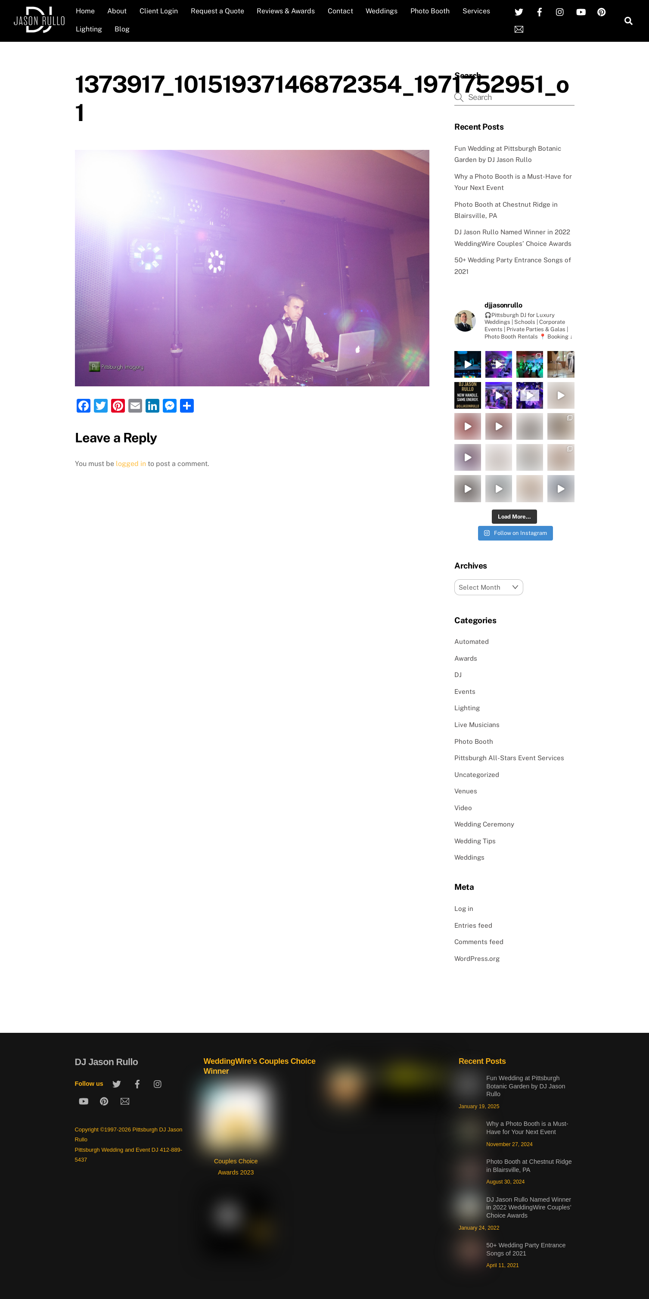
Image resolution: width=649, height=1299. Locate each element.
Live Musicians (477, 724)
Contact (340, 11)
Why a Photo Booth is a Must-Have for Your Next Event (527, 1127)
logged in (131, 464)
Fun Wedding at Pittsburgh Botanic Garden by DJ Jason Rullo (525, 1086)
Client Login (159, 11)
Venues (465, 791)
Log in (463, 908)
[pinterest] (601, 11)
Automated (471, 641)
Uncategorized (476, 774)
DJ (458, 674)
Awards (465, 658)
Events (464, 691)
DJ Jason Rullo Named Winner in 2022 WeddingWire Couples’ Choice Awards (528, 1207)
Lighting (89, 29)
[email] (519, 29)
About (117, 11)
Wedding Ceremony (484, 824)
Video (463, 807)
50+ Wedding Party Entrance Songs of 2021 (525, 1249)
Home (85, 11)
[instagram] (560, 11)
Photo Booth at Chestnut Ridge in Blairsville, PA (528, 1165)
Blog (122, 29)
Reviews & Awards (286, 11)
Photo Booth (430, 11)
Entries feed (473, 925)
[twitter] (519, 11)
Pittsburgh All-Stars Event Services (509, 757)
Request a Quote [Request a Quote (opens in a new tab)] (217, 11)
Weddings (381, 11)
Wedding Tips (475, 841)
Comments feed (478, 941)
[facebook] (539, 11)
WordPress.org (477, 958)
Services (476, 11)
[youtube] (581, 11)
